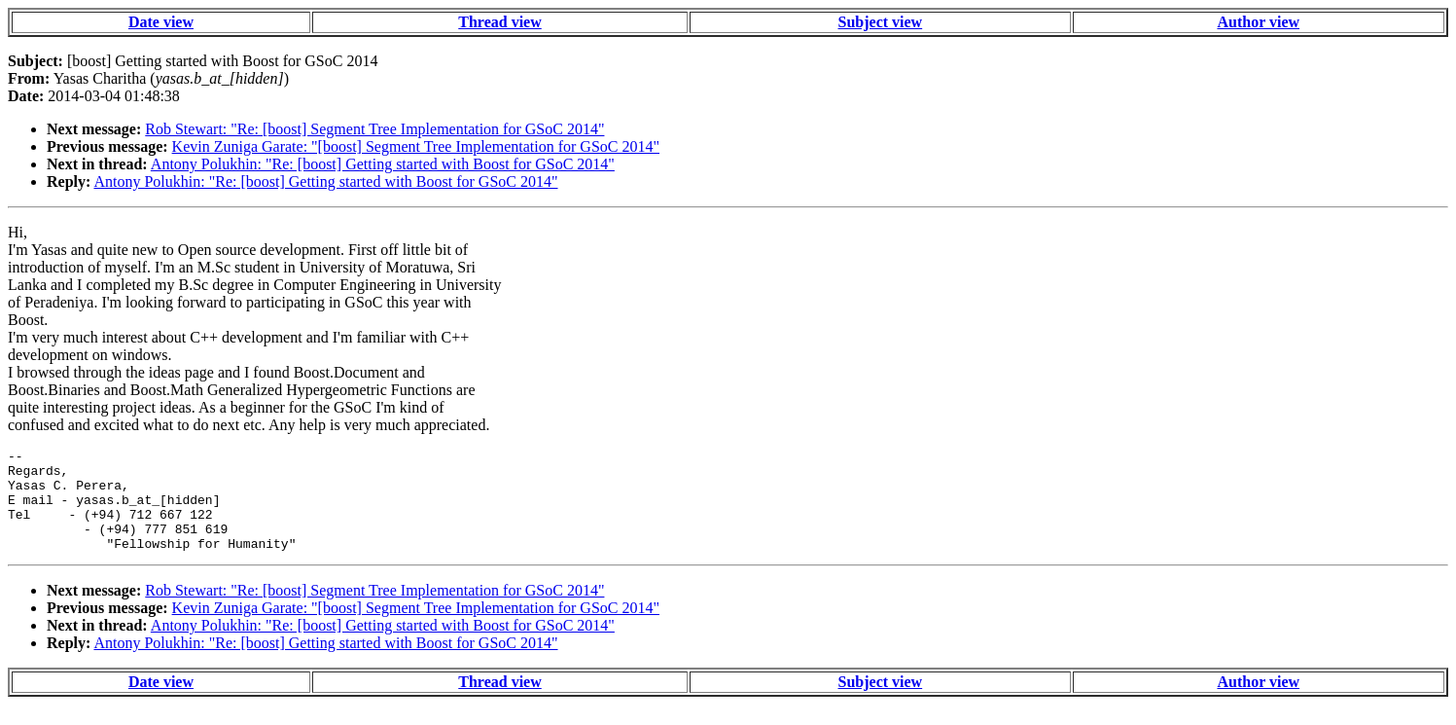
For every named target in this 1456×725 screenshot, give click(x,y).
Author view (1258, 22)
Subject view (880, 22)
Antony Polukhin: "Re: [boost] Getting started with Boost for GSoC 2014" (383, 164)
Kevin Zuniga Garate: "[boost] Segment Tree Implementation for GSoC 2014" (415, 146)
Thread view (499, 22)
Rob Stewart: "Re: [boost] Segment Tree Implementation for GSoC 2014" (374, 129)
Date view (161, 22)
